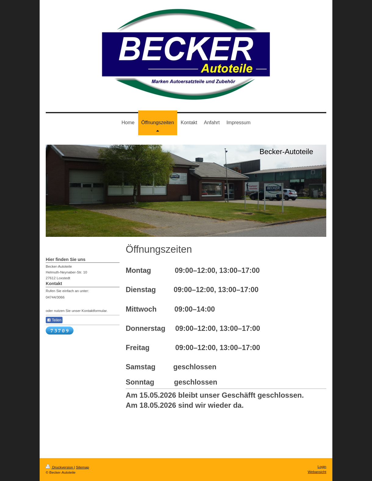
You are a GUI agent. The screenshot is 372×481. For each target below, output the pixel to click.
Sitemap (82, 467)
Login (321, 466)
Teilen (54, 320)
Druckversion (60, 467)
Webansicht (317, 472)
